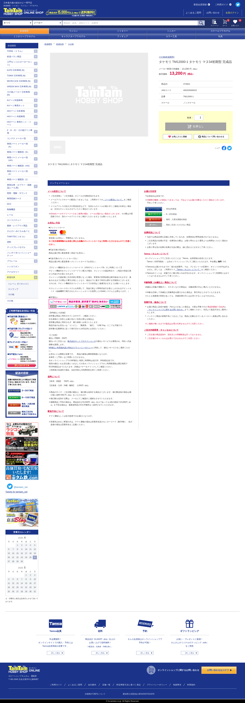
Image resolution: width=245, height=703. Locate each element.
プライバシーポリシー (157, 685)
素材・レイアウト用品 (17, 225)
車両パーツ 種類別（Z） (18, 179)
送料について (54, 376)
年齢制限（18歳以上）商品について (160, 282)
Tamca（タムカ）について (156, 254)
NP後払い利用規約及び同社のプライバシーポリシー (71, 348)
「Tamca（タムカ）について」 (188, 269)
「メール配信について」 (113, 200)
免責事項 (177, 685)
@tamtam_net (17, 486)
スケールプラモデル (220, 31)
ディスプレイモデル (16, 247)
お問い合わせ (213, 12)
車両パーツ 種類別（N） (18, 152)
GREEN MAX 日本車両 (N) (19, 86)
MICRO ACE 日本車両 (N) (18, 81)
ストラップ (13, 289)
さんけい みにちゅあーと (18, 231)
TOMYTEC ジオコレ (16, 236)
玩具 (220, 36)
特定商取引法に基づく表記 (128, 685)
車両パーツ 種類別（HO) (18, 166)
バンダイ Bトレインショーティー (19, 254)
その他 (71, 44)
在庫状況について (152, 232)
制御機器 (11, 209)
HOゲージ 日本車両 (16, 111)
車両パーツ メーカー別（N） (17, 145)
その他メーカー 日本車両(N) (18, 93)
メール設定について (57, 191)
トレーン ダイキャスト (18, 284)
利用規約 (191, 685)
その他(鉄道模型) (167, 57)
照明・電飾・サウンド (17, 193)
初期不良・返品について (155, 302)
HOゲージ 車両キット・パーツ (19, 123)
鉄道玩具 (60, 44)
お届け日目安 (150, 191)
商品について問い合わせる (211, 136)
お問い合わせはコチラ (219, 670)
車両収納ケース (14, 198)
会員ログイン (232, 12)
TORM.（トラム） (15, 51)
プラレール (12, 261)
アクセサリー (13, 272)
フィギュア (122, 36)
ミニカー (171, 31)
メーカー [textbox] (38, 23)
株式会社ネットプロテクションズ (82, 341)
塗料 (9, 242)
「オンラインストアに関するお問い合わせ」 (166, 310)
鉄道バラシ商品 (14, 56)
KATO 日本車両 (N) (15, 70)
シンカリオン (13, 266)
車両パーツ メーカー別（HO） (17, 158)
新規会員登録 (202, 4)
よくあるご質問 (193, 12)
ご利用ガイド (223, 4)
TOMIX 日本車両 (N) (16, 75)
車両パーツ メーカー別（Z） (17, 172)
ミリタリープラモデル (24, 36)
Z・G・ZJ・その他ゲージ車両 (19, 131)
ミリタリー (122, 31)
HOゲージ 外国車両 (16, 116)
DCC (9, 204)
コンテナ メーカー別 (16, 138)
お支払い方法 (54, 223)
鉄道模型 (24, 31)
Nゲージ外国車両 (15, 100)
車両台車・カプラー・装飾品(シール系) (19, 186)
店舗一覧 (106, 685)
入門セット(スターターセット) (19, 63)
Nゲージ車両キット (16, 105)
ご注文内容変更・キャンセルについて (161, 330)
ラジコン (73, 31)
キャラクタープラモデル (73, 36)
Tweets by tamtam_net (16, 492)
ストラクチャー (14, 220)
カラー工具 (171, 36)
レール (10, 215)
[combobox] (47, 22)
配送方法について (56, 411)
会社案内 (92, 685)
